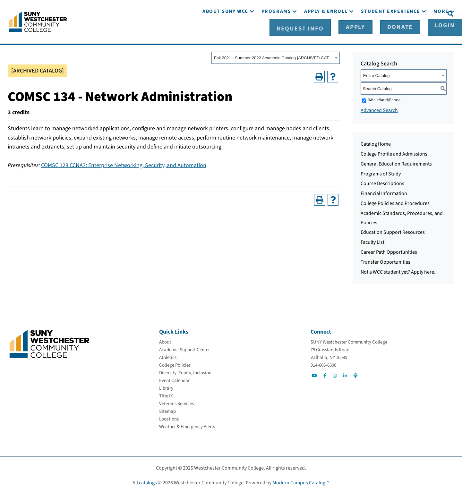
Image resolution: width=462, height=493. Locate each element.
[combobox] (275, 57)
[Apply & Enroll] (326, 31)
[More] (441, 31)
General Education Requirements (396, 162)
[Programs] (276, 31)
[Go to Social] (314, 374)
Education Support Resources (393, 231)
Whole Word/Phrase (384, 99)
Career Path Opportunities (389, 251)
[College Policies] (175, 364)
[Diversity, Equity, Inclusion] (185, 372)
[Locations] (169, 418)
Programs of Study (381, 172)
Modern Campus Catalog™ (300, 481)
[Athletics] (167, 356)
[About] (165, 341)
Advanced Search (379, 109)
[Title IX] (166, 395)
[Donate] (397, 13)
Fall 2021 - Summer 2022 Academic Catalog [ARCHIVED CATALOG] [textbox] (273, 57)
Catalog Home (376, 143)
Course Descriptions (382, 182)
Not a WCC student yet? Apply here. (398, 270)
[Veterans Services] (176, 402)
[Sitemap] (167, 410)
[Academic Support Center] (184, 348)
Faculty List (372, 241)
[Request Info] (325, 13)
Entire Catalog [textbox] (376, 74)
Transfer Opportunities (385, 261)
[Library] (166, 387)
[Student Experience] (390, 31)
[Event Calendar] (174, 379)
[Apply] (365, 13)
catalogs (148, 481)
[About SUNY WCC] (225, 31)
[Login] (429, 13)
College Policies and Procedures (395, 202)
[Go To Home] (38, 20)
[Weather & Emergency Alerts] (187, 425)
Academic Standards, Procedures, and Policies (402, 217)
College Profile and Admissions (394, 153)
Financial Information (384, 192)
